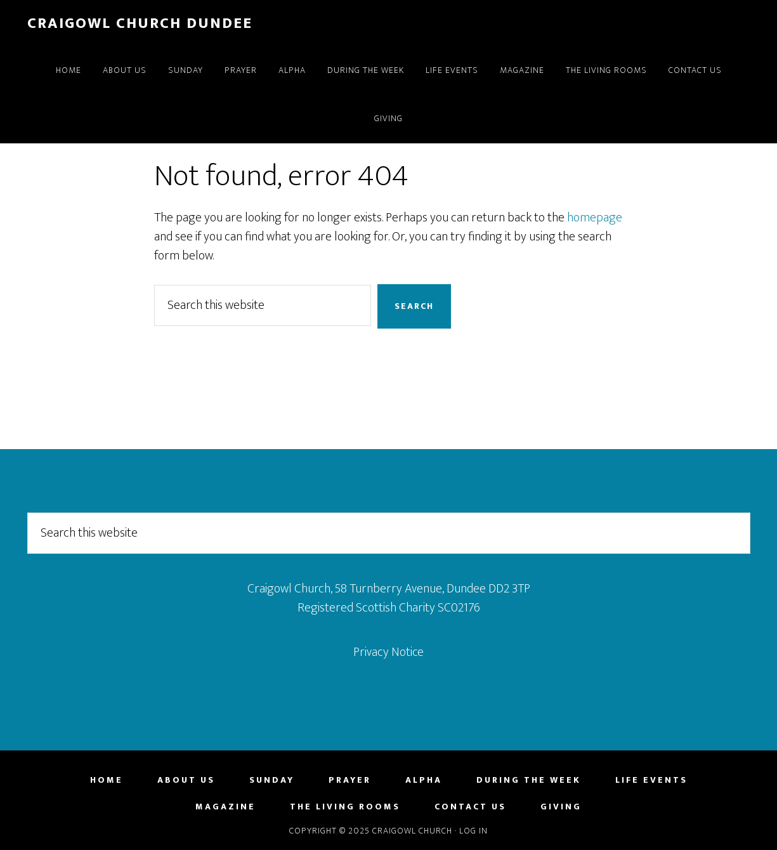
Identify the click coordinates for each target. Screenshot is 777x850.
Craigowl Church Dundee (139, 23)
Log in (473, 830)
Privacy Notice (388, 652)
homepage (594, 217)
